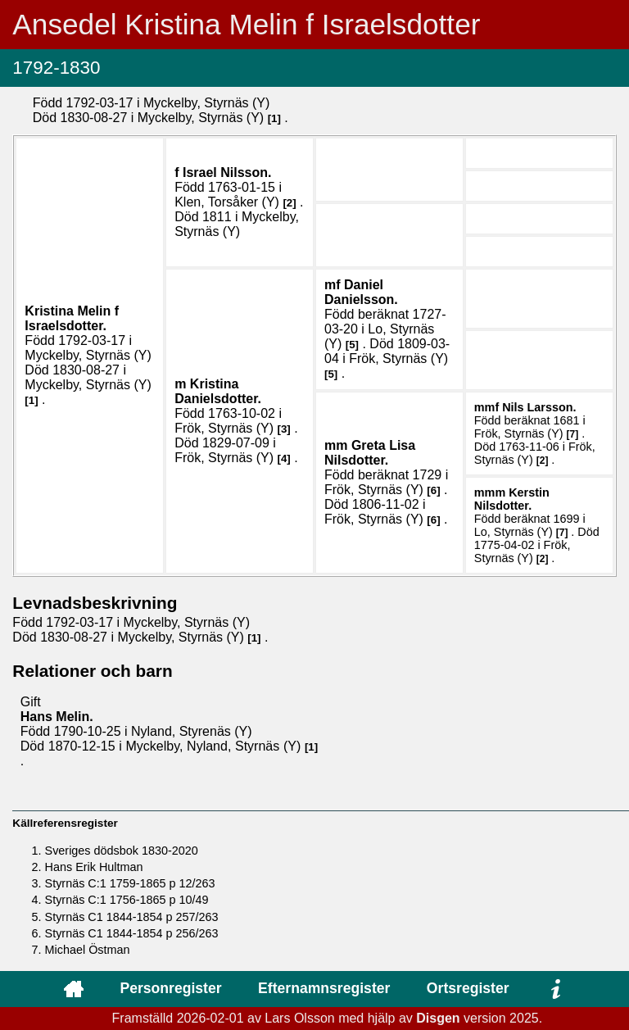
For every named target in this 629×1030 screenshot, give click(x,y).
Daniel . (361, 292)
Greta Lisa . (369, 452)
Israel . (227, 172)
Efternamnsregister (324, 988)
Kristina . (72, 318)
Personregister (170, 988)
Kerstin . (512, 499)
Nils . (539, 407)
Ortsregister (468, 988)
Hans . (56, 717)
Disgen (437, 1018)
